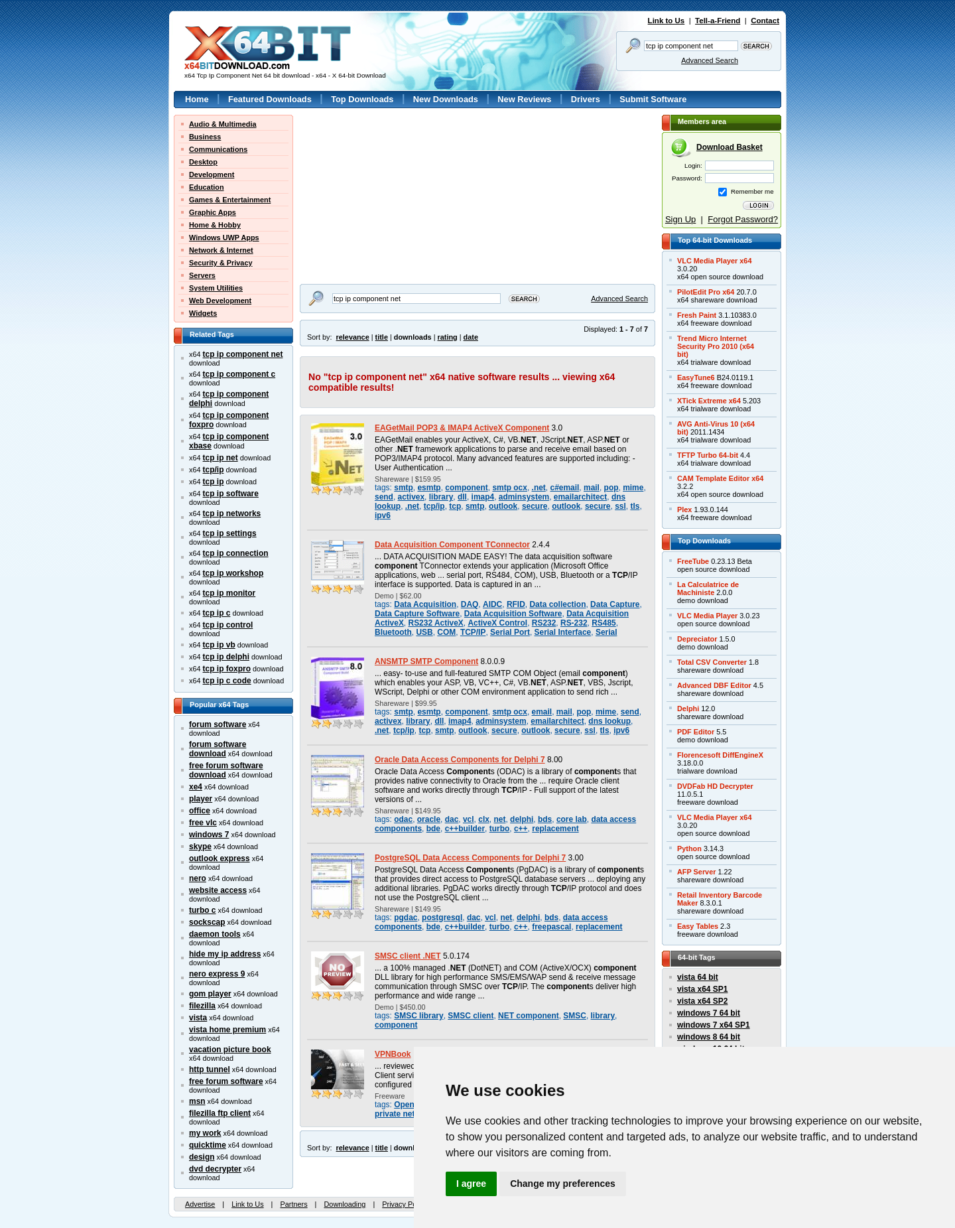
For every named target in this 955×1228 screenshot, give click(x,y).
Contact (765, 21)
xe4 (195, 786)
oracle (428, 819)
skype (200, 846)
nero (197, 878)
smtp (403, 487)
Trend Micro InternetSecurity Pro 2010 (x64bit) (715, 346)
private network (404, 1114)
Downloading (344, 1204)
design (202, 1157)
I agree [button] (471, 1183)
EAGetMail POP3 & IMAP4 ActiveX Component (462, 428)
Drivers (585, 99)
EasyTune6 (696, 377)
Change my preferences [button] (562, 1183)
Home (197, 99)
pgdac (405, 917)
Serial (606, 632)
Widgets (203, 313)
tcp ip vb (219, 644)
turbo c (202, 910)
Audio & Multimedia (223, 124)
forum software (217, 724)
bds (545, 819)
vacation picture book (230, 1049)
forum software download (217, 749)
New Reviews (524, 99)
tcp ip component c (239, 374)
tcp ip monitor (229, 593)
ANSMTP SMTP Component (426, 661)
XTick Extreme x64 (709, 401)
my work (205, 1133)
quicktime (207, 1145)
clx (483, 819)
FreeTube (693, 561)
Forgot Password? (743, 219)
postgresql (442, 917)
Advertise (200, 1204)
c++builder (465, 828)
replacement (555, 828)
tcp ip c (217, 613)
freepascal (551, 926)
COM (446, 632)
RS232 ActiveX (436, 623)
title (381, 337)
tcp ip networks (232, 513)
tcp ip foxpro (227, 668)
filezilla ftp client (220, 1113)
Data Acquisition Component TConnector (452, 544)
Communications (218, 149)
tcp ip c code (227, 680)
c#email (564, 487)
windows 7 (209, 834)
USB (424, 632)
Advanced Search (709, 60)
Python (689, 849)
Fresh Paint (696, 315)
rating (447, 337)
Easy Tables (697, 926)
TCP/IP (473, 632)
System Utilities (216, 288)
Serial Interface (563, 632)
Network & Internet (221, 250)
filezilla (202, 1005)
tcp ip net (220, 457)
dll (462, 497)
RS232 (544, 623)
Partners (293, 1204)
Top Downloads (362, 99)
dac (452, 819)
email (542, 711)
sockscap (207, 922)
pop (611, 487)
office (199, 810)
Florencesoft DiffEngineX (720, 755)
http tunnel (209, 1069)
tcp (455, 506)
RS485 (604, 623)
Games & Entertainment (230, 200)
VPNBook (393, 1054)
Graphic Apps (212, 212)
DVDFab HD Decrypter (715, 786)
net (500, 819)
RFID (516, 604)
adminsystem (524, 497)
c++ (521, 828)
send (384, 497)
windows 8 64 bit (708, 1037)
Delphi (688, 709)
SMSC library (418, 1015)
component (466, 487)
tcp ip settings (230, 533)
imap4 (483, 497)
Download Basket (729, 147)
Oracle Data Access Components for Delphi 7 (460, 759)
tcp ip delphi (226, 656)
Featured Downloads (270, 99)
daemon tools (215, 934)
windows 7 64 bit (708, 1013)
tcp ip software (231, 493)
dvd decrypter (215, 1169)
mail (592, 487)
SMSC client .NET (408, 956)
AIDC (492, 604)
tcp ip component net (243, 354)
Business (205, 137)
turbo (499, 828)
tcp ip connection (236, 553)
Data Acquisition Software (513, 613)
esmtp (428, 487)
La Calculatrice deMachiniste (708, 588)
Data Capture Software (417, 613)
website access (218, 890)
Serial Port (510, 632)
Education (206, 187)
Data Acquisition (425, 604)
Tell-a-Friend (717, 21)
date (471, 337)
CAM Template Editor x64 (720, 478)
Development (211, 174)
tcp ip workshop (233, 573)
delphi (521, 819)
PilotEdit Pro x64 (705, 292)
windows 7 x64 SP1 (713, 1025)
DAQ (470, 604)
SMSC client (470, 1015)
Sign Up (680, 219)
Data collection (557, 604)
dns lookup (609, 721)
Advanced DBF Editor (714, 685)
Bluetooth (393, 632)
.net (539, 487)
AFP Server (696, 872)
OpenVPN (412, 1104)
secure (535, 506)
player (200, 798)
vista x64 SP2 (702, 1001)
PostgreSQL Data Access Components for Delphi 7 (470, 857)
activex (411, 497)
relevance (352, 337)
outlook (503, 506)
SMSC (574, 1015)
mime (633, 487)
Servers (202, 275)
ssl (620, 506)
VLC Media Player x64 (714, 261)
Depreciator (697, 639)
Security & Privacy (221, 263)
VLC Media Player (707, 616)
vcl (468, 819)
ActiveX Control (497, 623)
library (441, 497)
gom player (210, 993)
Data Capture (614, 604)
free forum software (226, 1081)
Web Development (220, 301)
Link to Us (666, 21)
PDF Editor (695, 732)
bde (433, 828)
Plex (684, 509)
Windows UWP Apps (224, 237)
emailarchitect (580, 497)
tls (634, 506)
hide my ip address (225, 954)
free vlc (203, 822)
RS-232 (574, 623)
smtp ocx (509, 487)
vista (198, 1017)
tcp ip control (228, 625)
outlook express (219, 858)
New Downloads (445, 99)
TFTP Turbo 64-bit (707, 455)
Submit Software (652, 99)
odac (403, 819)
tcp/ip (213, 469)
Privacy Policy (404, 1204)
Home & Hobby (215, 225)
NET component (528, 1015)
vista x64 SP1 (702, 989)
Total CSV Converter (712, 662)
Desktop (203, 162)
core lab (571, 819)
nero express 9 (217, 974)
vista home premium (227, 1029)
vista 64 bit (697, 977)
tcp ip (213, 481)
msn (197, 1101)
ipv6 (383, 515)
